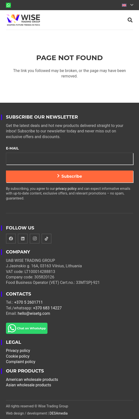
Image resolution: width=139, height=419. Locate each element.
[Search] (130, 20)
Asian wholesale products (28, 385)
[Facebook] (11, 239)
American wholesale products (32, 379)
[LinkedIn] (23, 239)
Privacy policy (18, 350)
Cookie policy (17, 356)
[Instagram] (35, 239)
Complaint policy (20, 361)
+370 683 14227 (47, 308)
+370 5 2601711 (28, 302)
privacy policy (66, 189)
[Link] (8, 5)
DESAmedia (58, 413)
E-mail (12, 148)
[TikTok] (46, 239)
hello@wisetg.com (34, 313)
